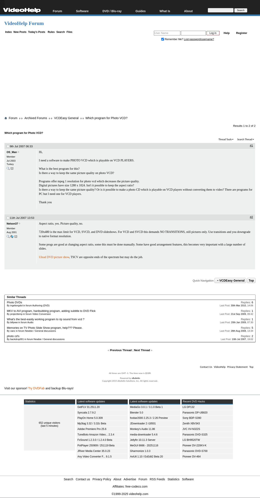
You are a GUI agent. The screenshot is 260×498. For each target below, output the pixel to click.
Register (241, 33)
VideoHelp (220, 366)
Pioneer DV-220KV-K (195, 445)
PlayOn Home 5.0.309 (90, 417)
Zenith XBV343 (191, 423)
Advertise (130, 479)
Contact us (83, 479)
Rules (51, 32)
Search (60, 32)
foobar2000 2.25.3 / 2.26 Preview (149, 417)
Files (69, 32)
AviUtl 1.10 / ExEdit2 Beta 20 (146, 456)
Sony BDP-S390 (192, 417)
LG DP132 (189, 407)
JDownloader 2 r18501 (143, 423)
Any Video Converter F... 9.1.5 (95, 456)
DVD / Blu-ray (112, 11)
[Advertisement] (132, 80)
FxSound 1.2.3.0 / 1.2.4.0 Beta (95, 439)
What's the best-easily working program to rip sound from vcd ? (45, 319)
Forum (57, 11)
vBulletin (136, 378)
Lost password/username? (199, 39)
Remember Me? (172, 39)
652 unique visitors (49, 422)
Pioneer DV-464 (192, 456)
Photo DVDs (14, 302)
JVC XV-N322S (191, 429)
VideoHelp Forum (24, 23)
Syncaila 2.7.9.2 (87, 412)
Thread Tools (225, 139)
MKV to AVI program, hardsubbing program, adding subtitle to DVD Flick (51, 311)
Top (251, 280)
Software (82, 11)
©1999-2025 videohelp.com (130, 494)
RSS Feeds (157, 479)
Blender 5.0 (136, 412)
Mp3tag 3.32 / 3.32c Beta (92, 423)
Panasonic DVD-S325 (195, 434)
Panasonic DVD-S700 (195, 451)
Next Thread (142, 350)
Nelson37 (12, 223)
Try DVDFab (36, 388)
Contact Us (206, 366)
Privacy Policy (102, 479)
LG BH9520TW (191, 439)
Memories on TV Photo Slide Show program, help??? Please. (44, 327)
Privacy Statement (237, 366)
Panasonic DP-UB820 (195, 412)
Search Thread (244, 139)
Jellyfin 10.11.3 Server (143, 439)
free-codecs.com (136, 486)
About (188, 11)
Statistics (173, 479)
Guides (140, 11)
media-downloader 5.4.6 (144, 434)
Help (227, 33)
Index (8, 32)
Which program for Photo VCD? (106, 118)
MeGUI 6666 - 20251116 (144, 445)
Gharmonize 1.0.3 (140, 451)
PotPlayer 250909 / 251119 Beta (96, 445)
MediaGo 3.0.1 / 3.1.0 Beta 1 (146, 407)
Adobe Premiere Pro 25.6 (92, 429)
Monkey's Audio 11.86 (142, 429)
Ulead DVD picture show (54, 257)
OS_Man (12, 152)
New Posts (19, 32)
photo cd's (13, 336)
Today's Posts (36, 32)
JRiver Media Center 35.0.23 (94, 451)
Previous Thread (121, 350)
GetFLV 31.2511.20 (89, 407)
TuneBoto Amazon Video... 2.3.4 (96, 434)
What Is (165, 11)
